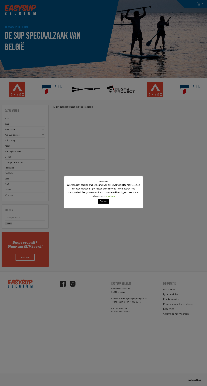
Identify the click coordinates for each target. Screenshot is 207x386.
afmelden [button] (110, 195)
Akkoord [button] (103, 201)
